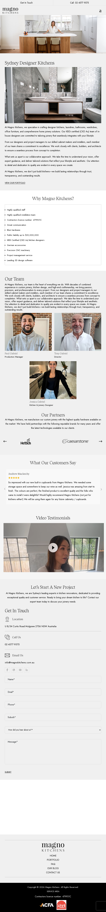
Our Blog (53, 868)
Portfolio (53, 860)
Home (53, 856)
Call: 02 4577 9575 (79, 2)
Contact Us (53, 872)
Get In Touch (26, 2)
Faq (53, 864)
